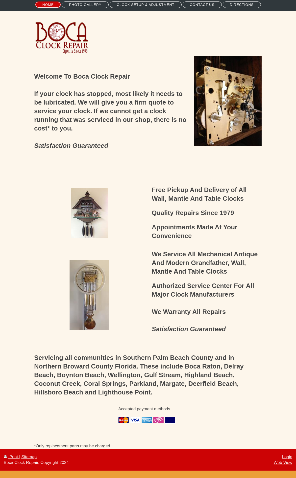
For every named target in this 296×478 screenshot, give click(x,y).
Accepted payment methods (144, 409)
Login (287, 457)
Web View (283, 462)
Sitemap (29, 457)
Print (11, 457)
